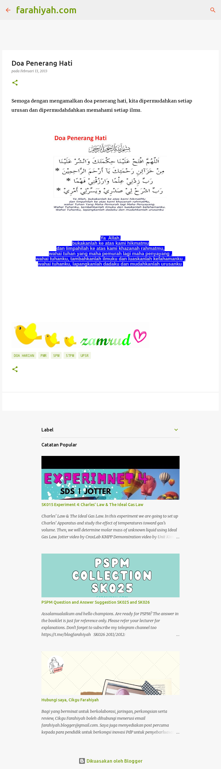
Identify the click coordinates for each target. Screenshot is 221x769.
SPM (56, 355)
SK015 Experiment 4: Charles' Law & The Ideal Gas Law (92, 504)
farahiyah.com (46, 10)
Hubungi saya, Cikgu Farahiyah (70, 700)
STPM (70, 355)
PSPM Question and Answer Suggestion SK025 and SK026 (95, 602)
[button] (15, 83)
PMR (44, 355)
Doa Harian (24, 355)
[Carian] (84, 10)
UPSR (85, 355)
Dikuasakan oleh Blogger (111, 761)
